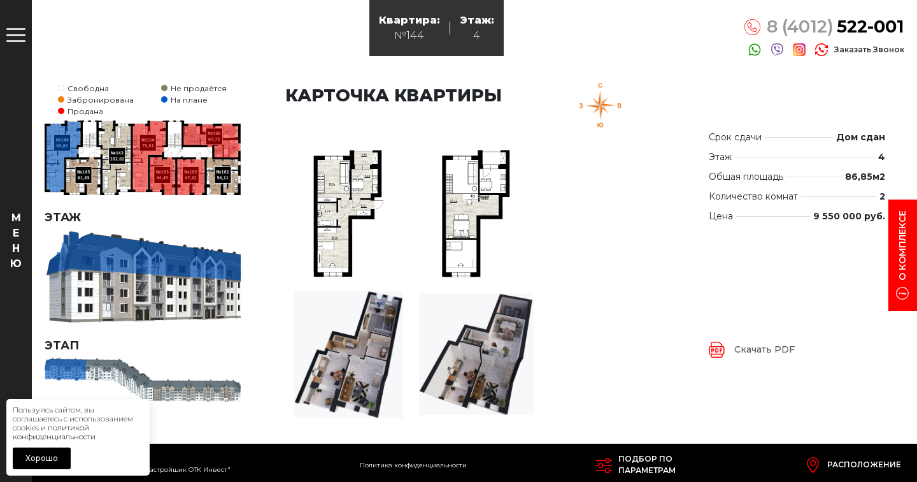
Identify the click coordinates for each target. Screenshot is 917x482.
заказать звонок (869, 49)
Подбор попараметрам (647, 464)
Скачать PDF (764, 349)
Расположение (864, 464)
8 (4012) (835, 27)
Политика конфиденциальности (413, 465)
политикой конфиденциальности (54, 432)
